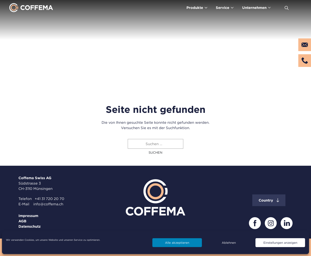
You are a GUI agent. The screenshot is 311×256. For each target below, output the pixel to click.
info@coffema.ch (48, 204)
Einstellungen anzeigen (280, 243)
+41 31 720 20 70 (49, 198)
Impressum (28, 215)
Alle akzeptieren (177, 243)
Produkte (194, 7)
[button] (155, 152)
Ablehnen (229, 243)
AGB (22, 221)
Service (222, 7)
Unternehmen (254, 7)
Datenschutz (29, 226)
